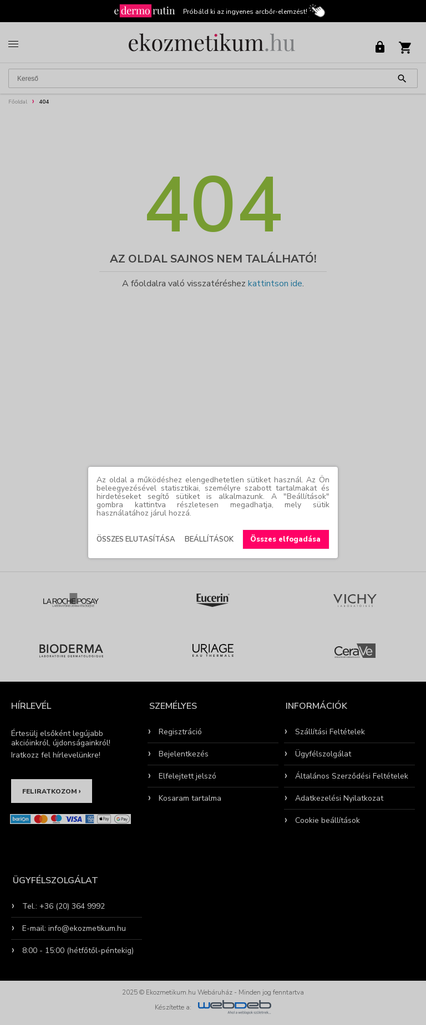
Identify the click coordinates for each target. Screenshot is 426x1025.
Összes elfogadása (285, 539)
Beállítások (209, 539)
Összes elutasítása (136, 539)
